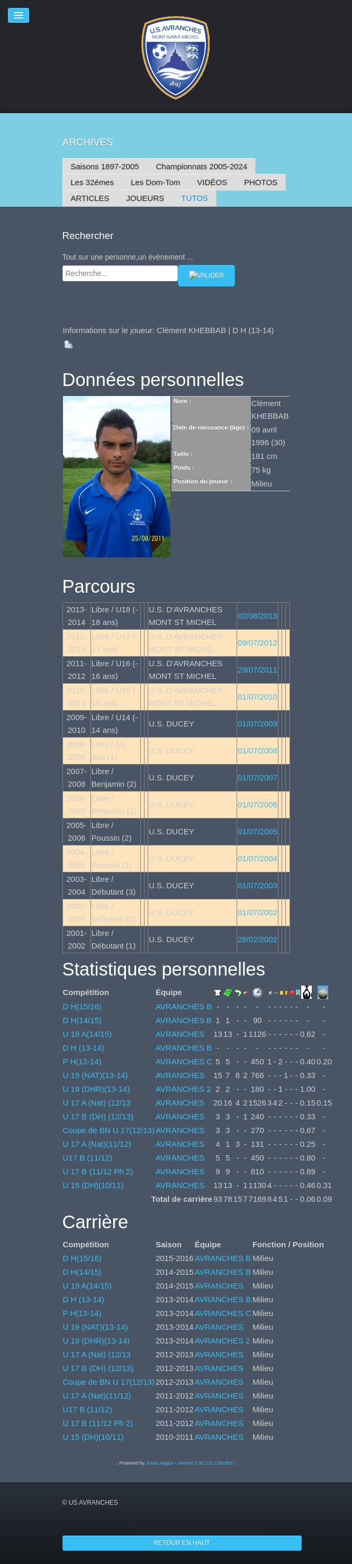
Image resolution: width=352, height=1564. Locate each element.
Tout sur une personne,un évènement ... (128, 257)
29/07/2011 (257, 669)
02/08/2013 (257, 615)
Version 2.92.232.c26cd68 (204, 1463)
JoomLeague (159, 1463)
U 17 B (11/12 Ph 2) (98, 1171)
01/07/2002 (257, 912)
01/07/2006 (257, 804)
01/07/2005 (257, 831)
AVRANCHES (180, 1033)
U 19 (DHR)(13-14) (96, 1088)
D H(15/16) (82, 1006)
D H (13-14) (83, 1047)
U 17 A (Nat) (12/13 (97, 1102)
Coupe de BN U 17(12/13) (109, 1130)
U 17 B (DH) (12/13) (98, 1116)
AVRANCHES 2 (183, 1088)
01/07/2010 (257, 696)
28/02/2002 (257, 939)
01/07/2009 (257, 723)
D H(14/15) (82, 1020)
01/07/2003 (257, 885)
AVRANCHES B (184, 1006)
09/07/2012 (257, 642)
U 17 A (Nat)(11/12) (97, 1143)
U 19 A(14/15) (87, 1033)
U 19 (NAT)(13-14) (95, 1075)
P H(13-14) (82, 1061)
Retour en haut (182, 1543)
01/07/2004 (257, 858)
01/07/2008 (257, 750)
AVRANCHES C (184, 1061)
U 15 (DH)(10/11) (93, 1185)
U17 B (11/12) (87, 1157)
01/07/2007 (257, 777)
